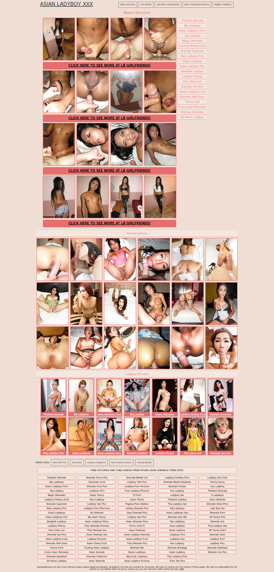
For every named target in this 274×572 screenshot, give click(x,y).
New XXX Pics (127, 4)
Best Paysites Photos (197, 4)
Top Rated (146, 4)
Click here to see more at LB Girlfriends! (109, 65)
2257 (181, 569)
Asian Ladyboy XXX (66, 4)
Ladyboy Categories (167, 4)
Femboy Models (223, 4)
